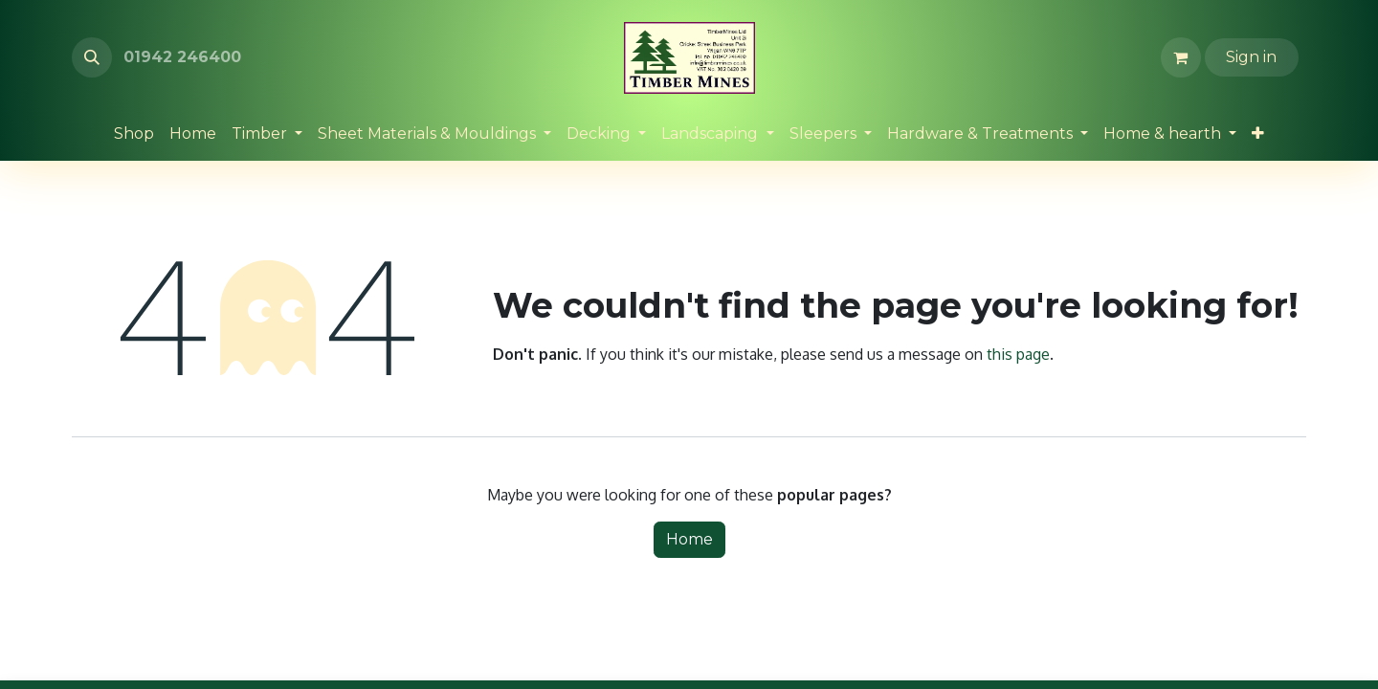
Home (689, 539)
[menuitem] (134, 134)
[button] (92, 57)
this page (1018, 354)
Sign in (1251, 57)
